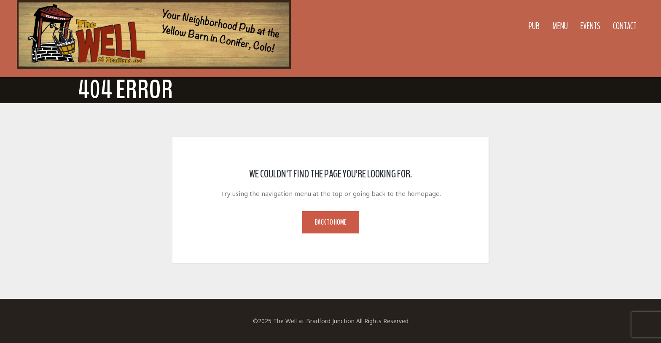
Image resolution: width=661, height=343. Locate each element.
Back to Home (331, 222)
